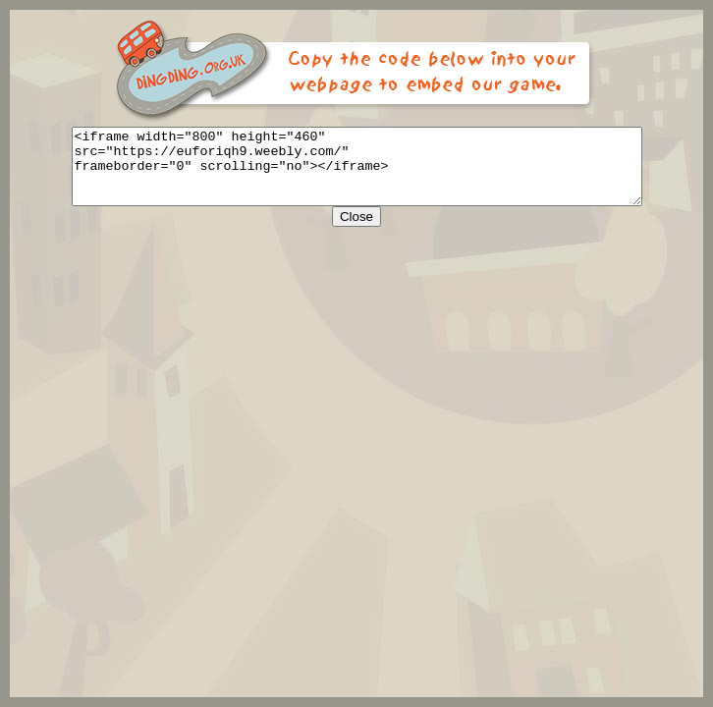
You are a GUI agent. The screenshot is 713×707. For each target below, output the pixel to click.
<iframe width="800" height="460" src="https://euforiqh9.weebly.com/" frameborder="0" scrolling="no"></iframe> (357, 174)
